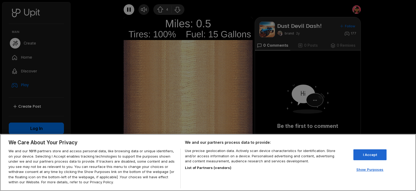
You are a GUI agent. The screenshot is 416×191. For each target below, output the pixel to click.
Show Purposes (370, 169)
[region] (208, 162)
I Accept (370, 155)
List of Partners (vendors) (208, 168)
